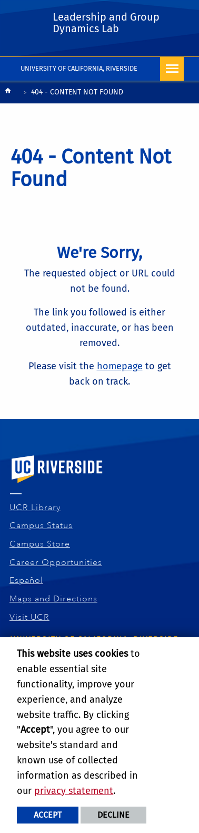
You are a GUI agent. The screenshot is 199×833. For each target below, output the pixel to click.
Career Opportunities (56, 562)
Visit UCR (29, 617)
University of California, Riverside (79, 68)
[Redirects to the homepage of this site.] (8, 93)
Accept (48, 815)
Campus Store (40, 544)
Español (26, 580)
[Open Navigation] (172, 69)
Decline (113, 815)
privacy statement (73, 791)
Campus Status (41, 525)
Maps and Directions (53, 598)
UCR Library (35, 507)
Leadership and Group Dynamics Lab (106, 23)
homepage (120, 366)
